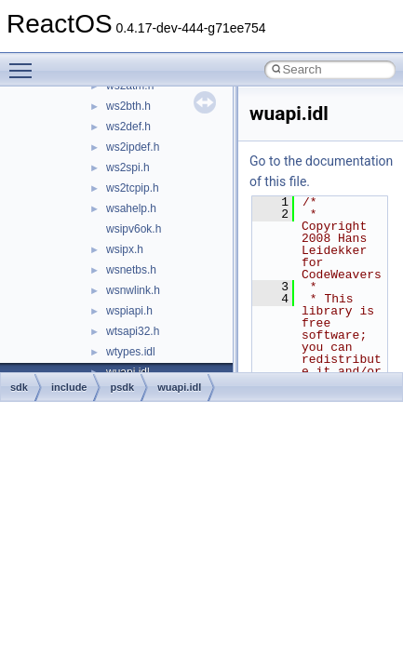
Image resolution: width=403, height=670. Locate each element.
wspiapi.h (129, 310)
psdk (122, 387)
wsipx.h (124, 249)
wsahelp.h (131, 208)
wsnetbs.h (131, 269)
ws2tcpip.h (132, 187)
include (69, 387)
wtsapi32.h (132, 331)
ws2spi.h (128, 167)
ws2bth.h (128, 106)
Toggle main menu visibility (25, 62)
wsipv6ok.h (133, 228)
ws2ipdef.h (132, 147)
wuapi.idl (179, 387)
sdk (19, 387)
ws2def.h (128, 126)
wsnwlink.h (133, 290)
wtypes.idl (130, 351)
